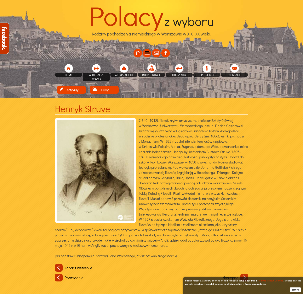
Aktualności (124, 75)
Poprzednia (69, 277)
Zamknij (295, 290)
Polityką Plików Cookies (270, 281)
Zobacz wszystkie (73, 268)
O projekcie (207, 75)
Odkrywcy (179, 75)
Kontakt (234, 75)
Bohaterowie (151, 75)
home (68, 75)
